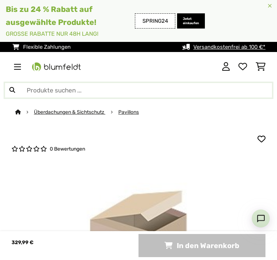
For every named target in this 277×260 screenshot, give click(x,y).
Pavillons (128, 112)
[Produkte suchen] (138, 90)
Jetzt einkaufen (191, 21)
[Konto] (226, 66)
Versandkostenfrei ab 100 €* (229, 47)
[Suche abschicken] (12, 90)
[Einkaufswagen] (260, 66)
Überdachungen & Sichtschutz (69, 112)
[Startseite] (24, 112)
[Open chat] (261, 218)
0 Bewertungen (67, 149)
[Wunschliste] (242, 66)
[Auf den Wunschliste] (261, 139)
